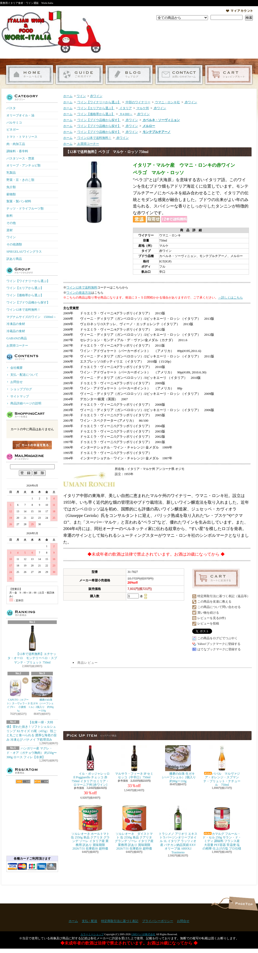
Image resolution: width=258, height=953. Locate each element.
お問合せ (179, 75)
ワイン (11, 237)
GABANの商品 (16, 338)
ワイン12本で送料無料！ (23, 309)
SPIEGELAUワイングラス (24, 251)
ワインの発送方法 (78, 292)
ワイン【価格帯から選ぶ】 (25, 295)
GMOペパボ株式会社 (143, 934)
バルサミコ (14, 122)
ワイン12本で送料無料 (81, 287)
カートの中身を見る (32, 445)
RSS (23, 781)
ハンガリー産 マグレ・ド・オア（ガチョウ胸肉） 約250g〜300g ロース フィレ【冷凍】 (31, 753)
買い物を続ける (208, 612)
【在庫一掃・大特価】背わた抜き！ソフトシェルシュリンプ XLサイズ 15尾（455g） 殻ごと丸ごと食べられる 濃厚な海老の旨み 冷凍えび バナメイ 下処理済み (31, 730)
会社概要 (16, 368)
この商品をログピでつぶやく (217, 638)
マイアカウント (239, 11)
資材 (9, 230)
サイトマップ (19, 396)
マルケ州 (142, 108)
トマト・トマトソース (21, 137)
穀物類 (11, 194)
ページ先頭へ (243, 903)
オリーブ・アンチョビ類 (23, 165)
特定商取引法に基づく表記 (119, 921)
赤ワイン (96, 96)
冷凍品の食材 (15, 324)
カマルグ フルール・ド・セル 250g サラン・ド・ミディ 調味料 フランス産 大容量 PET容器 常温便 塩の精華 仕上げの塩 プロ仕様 (222, 828)
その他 (11, 223)
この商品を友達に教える (214, 601)
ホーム (29, 75)
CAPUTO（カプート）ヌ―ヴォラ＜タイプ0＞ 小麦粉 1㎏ (18, 694)
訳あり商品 (14, 259)
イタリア (125, 108)
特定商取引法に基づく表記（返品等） (223, 596)
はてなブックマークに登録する (219, 649)
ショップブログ (129, 75)
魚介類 (11, 187)
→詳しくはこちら (230, 297)
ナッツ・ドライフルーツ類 (25, 208)
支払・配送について (79, 75)
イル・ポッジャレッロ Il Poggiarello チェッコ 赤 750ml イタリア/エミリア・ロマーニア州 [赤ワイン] (90, 766)
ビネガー (12, 129)
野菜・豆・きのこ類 (20, 180)
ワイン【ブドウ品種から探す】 (28, 302)
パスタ (11, 108)
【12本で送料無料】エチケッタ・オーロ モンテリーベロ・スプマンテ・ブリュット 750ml (32, 644)
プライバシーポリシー (157, 921)
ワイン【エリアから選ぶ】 (25, 288)
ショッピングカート (229, 75)
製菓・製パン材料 (18, 201)
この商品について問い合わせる (219, 607)
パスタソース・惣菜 (20, 158)
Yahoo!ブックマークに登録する (218, 644)
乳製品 (11, 172)
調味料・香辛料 (17, 151)
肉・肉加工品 (15, 144)
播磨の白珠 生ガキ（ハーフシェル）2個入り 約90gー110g (42, 694)
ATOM (41, 781)
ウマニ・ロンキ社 (167, 102)
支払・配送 (89, 921)
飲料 (9, 216)
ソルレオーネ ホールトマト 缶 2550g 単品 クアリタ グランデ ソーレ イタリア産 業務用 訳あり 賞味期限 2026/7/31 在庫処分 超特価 (90, 828)
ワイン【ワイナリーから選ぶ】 (28, 281)
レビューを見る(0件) (211, 618)
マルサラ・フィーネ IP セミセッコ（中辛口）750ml (134, 762)
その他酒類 (14, 244)
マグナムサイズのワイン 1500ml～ (31, 317)
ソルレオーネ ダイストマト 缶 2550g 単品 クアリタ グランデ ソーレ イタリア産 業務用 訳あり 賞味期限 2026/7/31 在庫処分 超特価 (134, 828)
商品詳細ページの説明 (25, 403)
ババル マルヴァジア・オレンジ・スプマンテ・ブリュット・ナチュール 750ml (221, 766)
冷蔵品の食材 (15, 331)
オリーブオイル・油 (20, 115)
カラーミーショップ (92, 934)
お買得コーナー (17, 345)
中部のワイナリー (137, 102)
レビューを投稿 (208, 623)
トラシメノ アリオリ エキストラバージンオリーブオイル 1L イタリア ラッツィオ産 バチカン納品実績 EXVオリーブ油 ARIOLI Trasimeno (178, 829)
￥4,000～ (126, 114)
